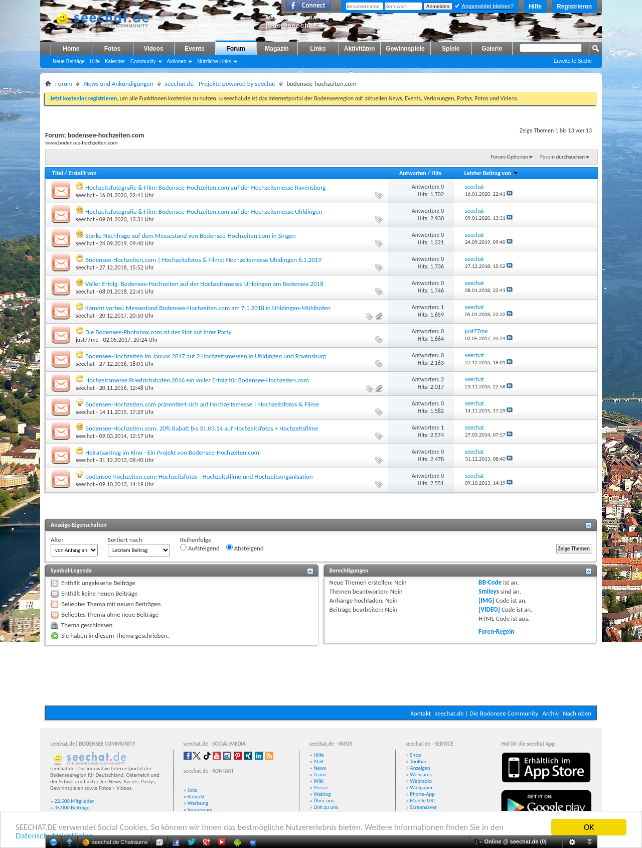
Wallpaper (421, 787)
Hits (436, 173)
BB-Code (490, 582)
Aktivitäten (359, 48)
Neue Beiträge (69, 61)
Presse (320, 787)
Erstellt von (82, 173)
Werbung (198, 803)
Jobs (192, 790)
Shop (415, 755)
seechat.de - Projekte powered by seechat (220, 83)
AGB (318, 761)
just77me (87, 339)
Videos (153, 48)
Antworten (412, 173)
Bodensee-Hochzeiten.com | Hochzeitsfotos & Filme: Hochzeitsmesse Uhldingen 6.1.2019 (203, 259)
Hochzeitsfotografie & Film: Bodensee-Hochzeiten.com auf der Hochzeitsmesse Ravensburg (205, 187)
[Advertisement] (321, 675)
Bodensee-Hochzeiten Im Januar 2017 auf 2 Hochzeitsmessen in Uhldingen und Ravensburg (205, 356)
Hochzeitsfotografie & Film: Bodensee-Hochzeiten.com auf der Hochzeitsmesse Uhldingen (203, 211)
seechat (85, 195)
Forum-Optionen (509, 157)
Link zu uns (325, 807)
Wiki (318, 781)
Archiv (550, 713)
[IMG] (486, 600)
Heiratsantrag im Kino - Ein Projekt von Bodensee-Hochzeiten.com (172, 452)
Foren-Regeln (496, 631)
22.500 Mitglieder (74, 801)
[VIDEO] (489, 609)
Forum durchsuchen (562, 157)
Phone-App (422, 794)
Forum (235, 48)
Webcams (421, 774)
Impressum (200, 809)
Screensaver (423, 807)
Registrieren (574, 6)
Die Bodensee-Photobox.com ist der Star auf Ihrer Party (158, 332)
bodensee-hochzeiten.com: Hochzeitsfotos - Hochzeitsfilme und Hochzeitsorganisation (199, 476)
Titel (57, 173)
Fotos (112, 48)
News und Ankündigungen (118, 83)
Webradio (421, 781)
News (319, 768)
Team (319, 774)
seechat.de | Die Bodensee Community (486, 713)
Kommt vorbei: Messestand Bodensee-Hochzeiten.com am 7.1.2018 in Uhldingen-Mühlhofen (208, 308)
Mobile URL (423, 800)
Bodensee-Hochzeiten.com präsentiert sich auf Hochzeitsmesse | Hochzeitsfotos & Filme (202, 404)
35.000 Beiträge (71, 807)
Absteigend (245, 548)
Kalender (115, 61)
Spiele (450, 48)
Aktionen (177, 61)
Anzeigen (420, 768)
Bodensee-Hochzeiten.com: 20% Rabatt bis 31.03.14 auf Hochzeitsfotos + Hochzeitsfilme (201, 428)
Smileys (488, 591)
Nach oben (577, 713)
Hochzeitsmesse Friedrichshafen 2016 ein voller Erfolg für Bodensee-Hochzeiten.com (197, 380)
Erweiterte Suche (573, 61)
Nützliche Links (214, 61)
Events (194, 48)
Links (318, 48)
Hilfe (535, 6)
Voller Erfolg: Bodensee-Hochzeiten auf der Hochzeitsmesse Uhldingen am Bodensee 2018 (204, 284)
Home (71, 48)
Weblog (322, 794)
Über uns (323, 800)
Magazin (276, 48)
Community (143, 61)
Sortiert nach (125, 539)
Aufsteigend (200, 548)
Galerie (492, 48)
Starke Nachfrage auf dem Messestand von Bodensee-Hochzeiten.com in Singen (190, 235)
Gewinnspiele (405, 48)
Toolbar (418, 761)
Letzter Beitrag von (491, 173)
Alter (57, 539)
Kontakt (420, 713)
